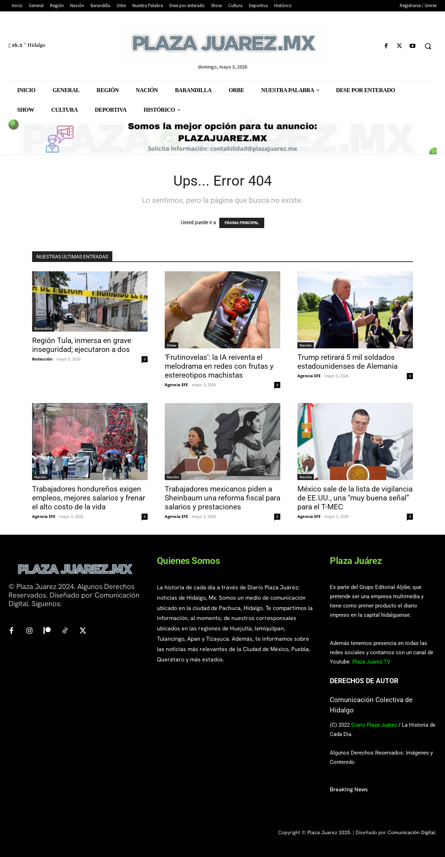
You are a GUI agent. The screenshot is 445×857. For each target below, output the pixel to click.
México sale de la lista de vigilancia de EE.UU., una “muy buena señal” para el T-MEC (355, 498)
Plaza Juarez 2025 (328, 832)
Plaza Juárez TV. (371, 662)
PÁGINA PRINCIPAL (242, 223)
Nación (306, 345)
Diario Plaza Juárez (374, 725)
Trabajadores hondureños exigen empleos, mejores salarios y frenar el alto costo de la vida (88, 498)
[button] (427, 46)
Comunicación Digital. (412, 832)
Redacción (42, 359)
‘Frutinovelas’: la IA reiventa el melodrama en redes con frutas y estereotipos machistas (219, 366)
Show (171, 345)
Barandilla (43, 328)
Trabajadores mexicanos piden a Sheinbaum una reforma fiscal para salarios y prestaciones (222, 498)
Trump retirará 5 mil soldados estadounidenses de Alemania (347, 361)
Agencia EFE (176, 384)
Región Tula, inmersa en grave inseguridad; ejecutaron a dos (81, 345)
